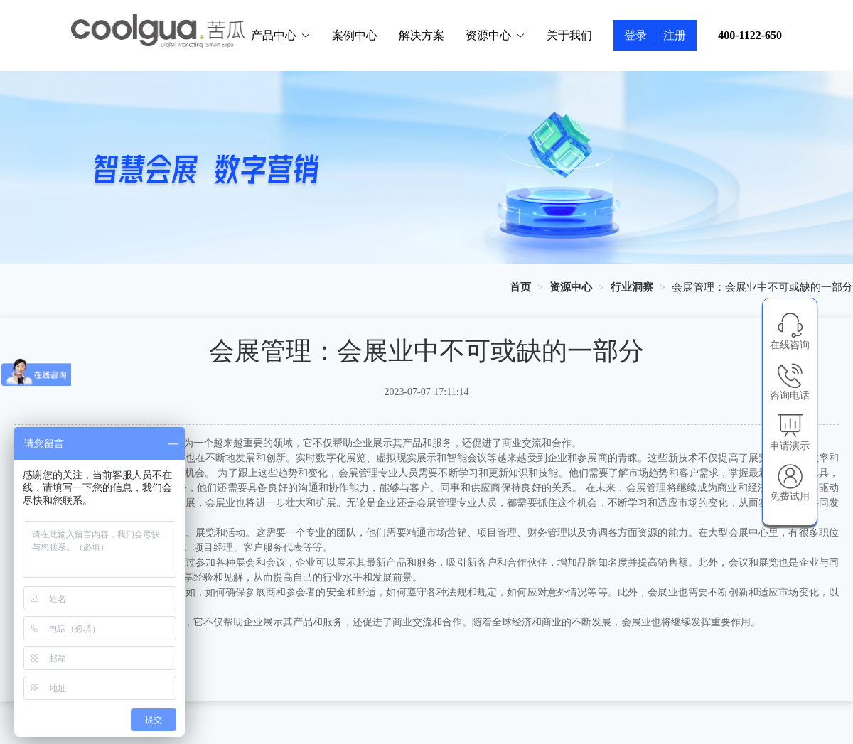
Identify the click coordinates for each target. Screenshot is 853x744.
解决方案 (421, 35)
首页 (520, 287)
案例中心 (354, 35)
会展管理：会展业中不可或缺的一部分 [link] (762, 287)
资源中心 (495, 35)
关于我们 (569, 35)
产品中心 (281, 35)
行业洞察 (632, 287)
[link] (520, 287)
